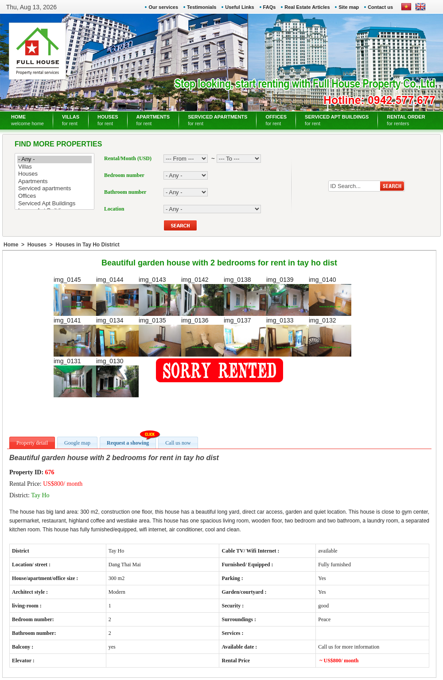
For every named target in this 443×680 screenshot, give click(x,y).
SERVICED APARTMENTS (217, 120)
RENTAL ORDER (406, 120)
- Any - (54, 159)
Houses (54, 174)
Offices (54, 196)
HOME (27, 120)
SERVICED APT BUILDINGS (337, 120)
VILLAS (70, 120)
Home (11, 245)
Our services (163, 7)
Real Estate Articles (307, 7)
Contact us (380, 7)
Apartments (54, 181)
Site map (348, 7)
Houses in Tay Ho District (87, 245)
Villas (54, 167)
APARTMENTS (153, 120)
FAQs (269, 7)
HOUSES (107, 120)
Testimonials (201, 7)
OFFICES (276, 120)
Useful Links (239, 7)
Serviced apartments (54, 188)
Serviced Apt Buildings (54, 203)
